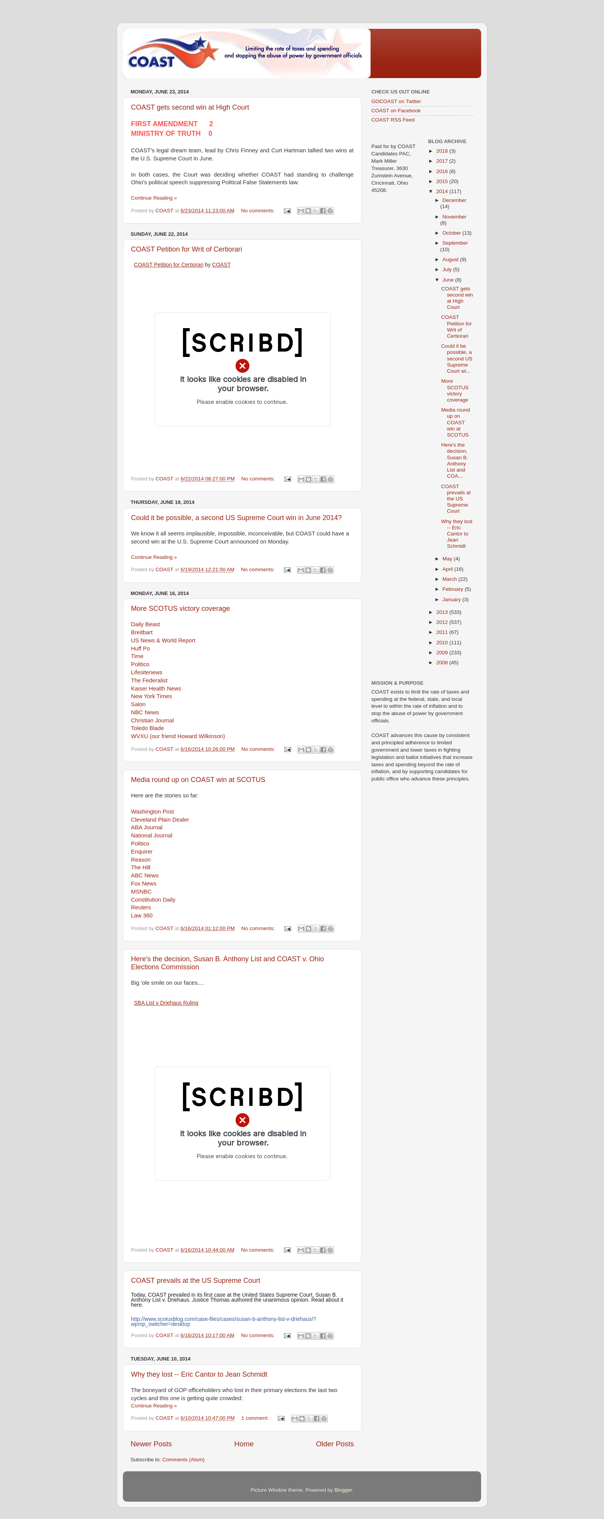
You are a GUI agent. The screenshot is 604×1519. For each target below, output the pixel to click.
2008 (442, 662)
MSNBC (141, 892)
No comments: (258, 210)
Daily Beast (145, 624)
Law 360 (142, 915)
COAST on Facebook (396, 110)
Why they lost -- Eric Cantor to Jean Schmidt (199, 1374)
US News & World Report (163, 640)
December (454, 200)
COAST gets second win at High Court (190, 107)
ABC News (145, 875)
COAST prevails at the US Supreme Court (195, 1280)
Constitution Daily (153, 900)
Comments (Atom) (184, 1459)
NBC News (145, 712)
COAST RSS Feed (392, 120)
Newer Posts (151, 1444)
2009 (442, 652)
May (448, 559)
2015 (442, 181)
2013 (442, 612)
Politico (140, 664)
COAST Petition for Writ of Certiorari (186, 249)
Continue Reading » (154, 198)
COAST (221, 265)
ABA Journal (147, 827)
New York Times (151, 696)
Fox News (143, 883)
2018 (442, 151)
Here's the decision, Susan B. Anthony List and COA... (454, 460)
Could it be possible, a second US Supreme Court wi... (456, 358)
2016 (442, 171)
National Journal (151, 835)
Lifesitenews (147, 672)
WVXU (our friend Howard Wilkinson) (178, 736)
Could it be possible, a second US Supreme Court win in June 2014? (236, 518)
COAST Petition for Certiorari (168, 265)
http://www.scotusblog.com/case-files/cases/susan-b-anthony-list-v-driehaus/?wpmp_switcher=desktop (223, 1321)
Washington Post (152, 812)
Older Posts (335, 1444)
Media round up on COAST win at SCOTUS (198, 780)
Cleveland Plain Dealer (160, 820)
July (448, 269)
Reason (141, 860)
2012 (442, 622)
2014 (442, 191)
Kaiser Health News (156, 688)
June (449, 280)
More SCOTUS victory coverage (180, 608)
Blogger (343, 1490)
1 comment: (255, 1418)
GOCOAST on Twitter (396, 101)
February (454, 589)
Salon (138, 704)
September (455, 243)
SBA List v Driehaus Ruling (166, 1003)
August (451, 259)
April (449, 569)
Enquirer (142, 852)
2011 (442, 632)
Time (137, 656)
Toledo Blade (147, 728)
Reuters (141, 907)
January (453, 599)
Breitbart (142, 632)
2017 (442, 161)
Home (243, 1444)
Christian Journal (152, 720)
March (450, 579)
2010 (442, 642)
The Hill (140, 867)
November (454, 217)
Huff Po (140, 648)
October (453, 233)
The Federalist (149, 680)
